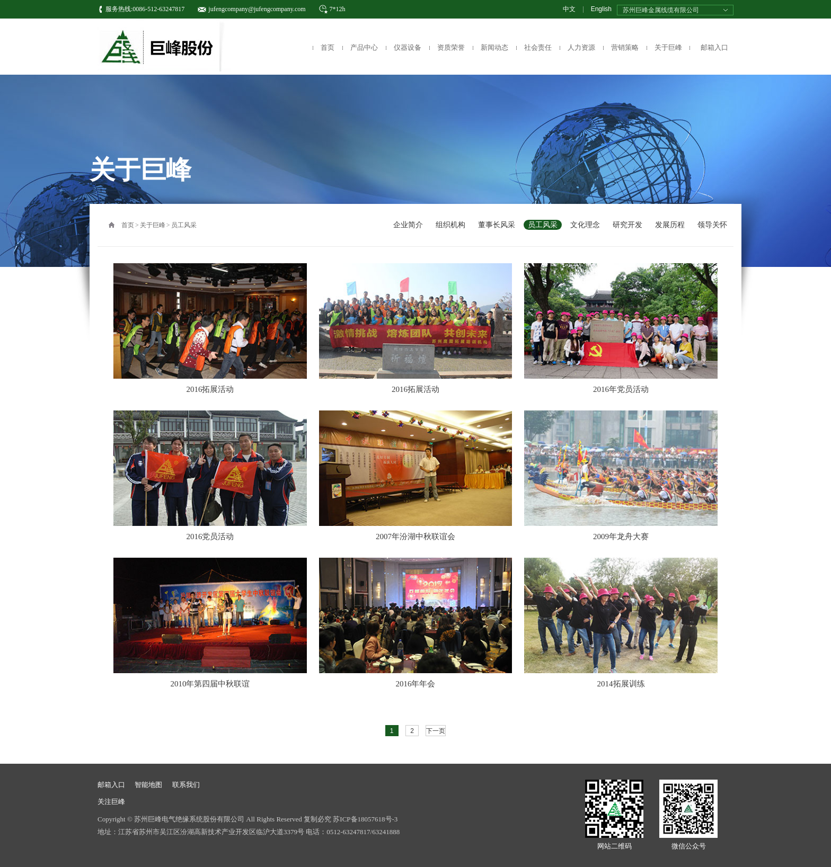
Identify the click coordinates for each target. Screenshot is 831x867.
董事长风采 (496, 225)
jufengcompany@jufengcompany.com (256, 9)
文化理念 (585, 225)
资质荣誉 (451, 47)
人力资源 (581, 47)
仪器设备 (407, 47)
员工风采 (184, 225)
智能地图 (148, 785)
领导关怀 (712, 225)
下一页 (435, 731)
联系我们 (186, 785)
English (601, 9)
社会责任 (538, 47)
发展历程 (670, 225)
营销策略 (625, 47)
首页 (327, 47)
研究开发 (627, 225)
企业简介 (408, 225)
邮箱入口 (714, 47)
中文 (569, 9)
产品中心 (364, 47)
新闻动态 (494, 47)
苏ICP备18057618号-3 (365, 819)
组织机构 (450, 225)
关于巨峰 (668, 47)
